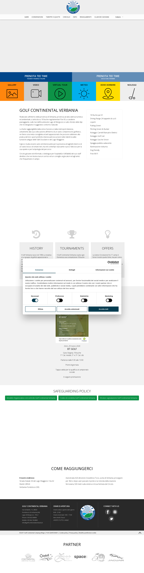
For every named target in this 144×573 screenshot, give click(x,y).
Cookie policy (63, 533)
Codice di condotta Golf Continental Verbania (77, 398)
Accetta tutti (103, 309)
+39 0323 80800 (32, 517)
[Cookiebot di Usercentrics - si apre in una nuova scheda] (109, 262)
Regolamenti (86, 17)
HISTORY (36, 248)
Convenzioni (37, 17)
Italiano (118, 17)
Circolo (66, 17)
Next (126, 557)
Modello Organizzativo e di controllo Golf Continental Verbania (31, 398)
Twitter (111, 518)
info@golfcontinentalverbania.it (32, 523)
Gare (27, 17)
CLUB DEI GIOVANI (102, 17)
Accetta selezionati (72, 309)
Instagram (115, 512)
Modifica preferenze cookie (87, 533)
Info (75, 17)
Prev (17, 557)
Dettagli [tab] (72, 270)
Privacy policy (73, 533)
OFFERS (107, 248)
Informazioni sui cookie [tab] (105, 270)
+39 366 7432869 (32, 520)
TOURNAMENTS (72, 248)
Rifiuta (40, 309)
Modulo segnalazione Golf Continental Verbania (118, 398)
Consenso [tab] (39, 270)
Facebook (107, 512)
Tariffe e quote (53, 17)
